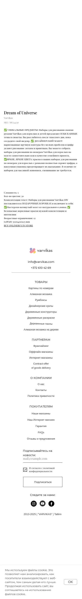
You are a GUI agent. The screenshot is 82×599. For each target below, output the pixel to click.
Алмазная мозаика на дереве (41, 329)
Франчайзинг (41, 345)
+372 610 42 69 (41, 268)
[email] (42, 459)
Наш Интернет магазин (41, 419)
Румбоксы (41, 300)
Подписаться (43, 482)
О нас (41, 384)
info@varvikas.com (41, 262)
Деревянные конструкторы (41, 311)
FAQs (41, 432)
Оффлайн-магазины (41, 351)
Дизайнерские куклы (41, 305)
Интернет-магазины (41, 357)
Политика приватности (41, 395)
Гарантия (41, 426)
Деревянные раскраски (41, 317)
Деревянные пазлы (41, 323)
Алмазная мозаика (41, 294)
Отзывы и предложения (41, 438)
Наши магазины (41, 413)
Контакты (41, 390)
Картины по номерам (41, 288)
